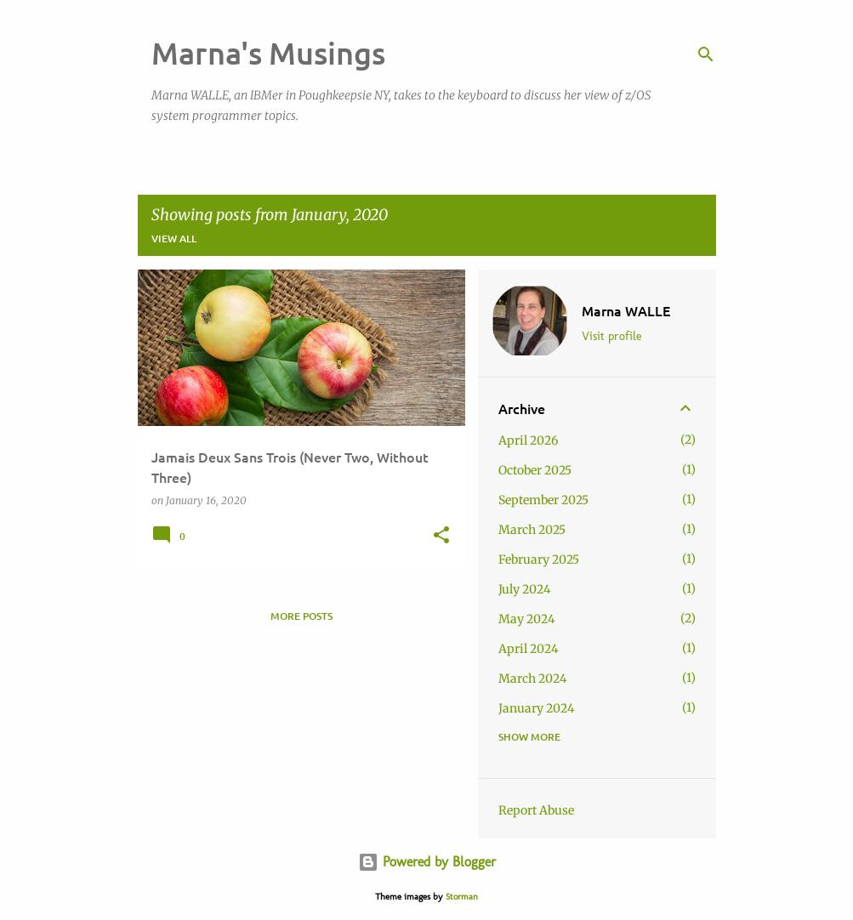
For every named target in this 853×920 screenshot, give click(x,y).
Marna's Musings (268, 52)
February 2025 (538, 559)
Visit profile (611, 336)
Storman (462, 896)
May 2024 (526, 619)
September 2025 (543, 500)
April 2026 (528, 440)
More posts (301, 616)
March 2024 (532, 678)
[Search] (706, 54)
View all (173, 238)
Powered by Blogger (427, 862)
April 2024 (528, 648)
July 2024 (524, 589)
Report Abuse (536, 810)
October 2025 (535, 470)
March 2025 (532, 529)
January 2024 (536, 708)
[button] (441, 536)
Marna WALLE (626, 310)
